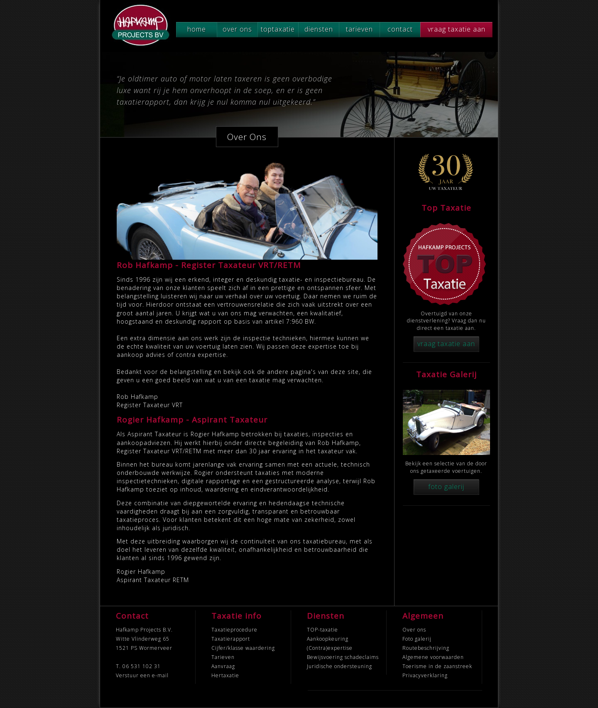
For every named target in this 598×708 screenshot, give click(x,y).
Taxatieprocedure (234, 629)
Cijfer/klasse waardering (243, 647)
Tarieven (223, 657)
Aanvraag (223, 666)
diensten (318, 29)
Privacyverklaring (425, 675)
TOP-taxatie (322, 629)
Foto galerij (416, 638)
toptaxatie (278, 29)
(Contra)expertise (330, 647)
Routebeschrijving (425, 647)
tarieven (359, 29)
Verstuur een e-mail (142, 675)
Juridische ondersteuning (339, 666)
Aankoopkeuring (327, 638)
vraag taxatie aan (456, 29)
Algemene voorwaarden (433, 657)
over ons (237, 29)
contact (400, 29)
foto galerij (446, 486)
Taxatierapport (230, 638)
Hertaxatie (225, 675)
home (196, 29)
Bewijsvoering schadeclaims (343, 657)
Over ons (414, 629)
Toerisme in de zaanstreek (437, 666)
